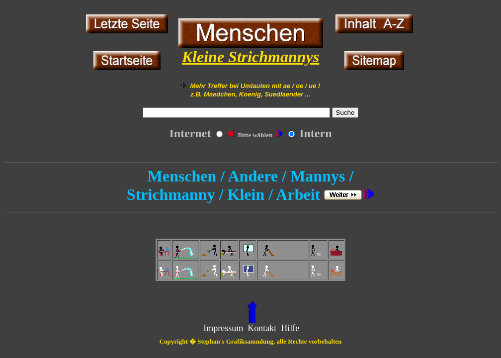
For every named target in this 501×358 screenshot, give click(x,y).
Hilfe (290, 328)
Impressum (223, 328)
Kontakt (262, 328)
